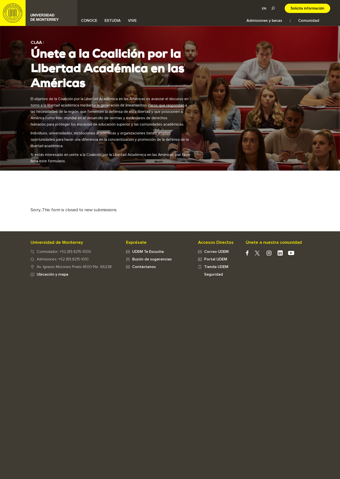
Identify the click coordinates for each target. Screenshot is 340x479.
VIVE (132, 21)
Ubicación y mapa (52, 274)
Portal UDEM (215, 259)
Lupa (273, 8)
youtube (291, 253)
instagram (269, 253)
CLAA (36, 42)
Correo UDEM (216, 252)
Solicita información (307, 8)
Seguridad (213, 274)
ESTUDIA (113, 21)
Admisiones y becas (264, 21)
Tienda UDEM (216, 267)
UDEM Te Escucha (148, 252)
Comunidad (308, 21)
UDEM (38, 13)
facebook (247, 253)
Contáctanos (144, 267)
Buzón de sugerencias (152, 259)
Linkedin (280, 253)
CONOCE (89, 21)
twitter (257, 253)
